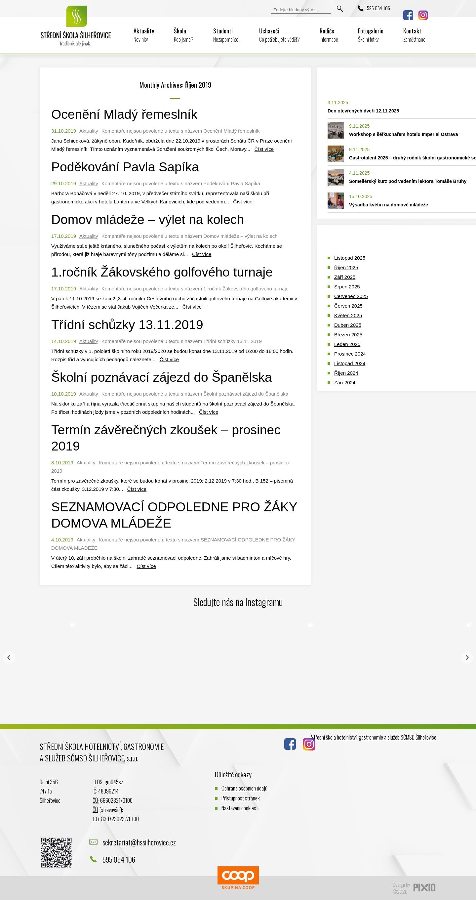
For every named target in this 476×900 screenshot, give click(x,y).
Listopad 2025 (349, 258)
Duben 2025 (347, 325)
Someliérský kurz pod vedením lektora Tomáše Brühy (407, 181)
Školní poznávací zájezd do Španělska (161, 377)
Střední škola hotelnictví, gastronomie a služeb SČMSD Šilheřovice (373, 737)
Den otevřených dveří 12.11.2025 (363, 110)
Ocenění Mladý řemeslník (124, 114)
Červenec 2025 (351, 296)
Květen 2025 (348, 315)
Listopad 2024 (349, 363)
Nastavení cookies (238, 808)
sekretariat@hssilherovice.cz (139, 842)
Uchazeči (279, 34)
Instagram (423, 15)
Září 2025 (344, 277)
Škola (183, 34)
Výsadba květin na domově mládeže (388, 204)
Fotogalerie (370, 34)
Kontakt (414, 34)
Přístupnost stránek (240, 798)
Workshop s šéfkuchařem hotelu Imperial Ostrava (403, 134)
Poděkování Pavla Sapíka (125, 167)
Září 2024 (344, 382)
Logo (76, 30)
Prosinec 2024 (350, 354)
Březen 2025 (348, 334)
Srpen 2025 (347, 286)
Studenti (226, 34)
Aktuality (144, 34)
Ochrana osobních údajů (244, 788)
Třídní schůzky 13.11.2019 (127, 325)
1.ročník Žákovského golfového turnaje (162, 272)
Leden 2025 (347, 344)
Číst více (264, 149)
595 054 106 (378, 8)
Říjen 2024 (346, 373)
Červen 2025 (348, 306)
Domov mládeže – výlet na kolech (147, 219)
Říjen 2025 (346, 267)
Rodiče (329, 34)
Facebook (408, 15)
